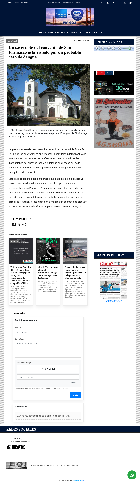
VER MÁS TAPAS (114, 301)
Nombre (18, 328)
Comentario (19, 339)
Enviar (76, 395)
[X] (113, 2)
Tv (101, 32)
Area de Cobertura (84, 32)
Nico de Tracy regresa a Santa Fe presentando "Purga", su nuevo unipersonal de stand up (48, 272)
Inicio (41, 32)
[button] (102, 2)
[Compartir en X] (19, 224)
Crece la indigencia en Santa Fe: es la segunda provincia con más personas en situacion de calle (75, 272)
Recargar (74, 383)
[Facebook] (119, 2)
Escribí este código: (24, 363)
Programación (58, 32)
